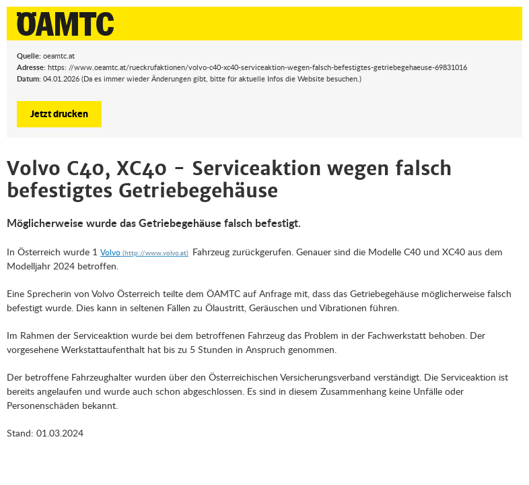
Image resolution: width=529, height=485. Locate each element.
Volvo (110, 252)
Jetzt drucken (59, 113)
